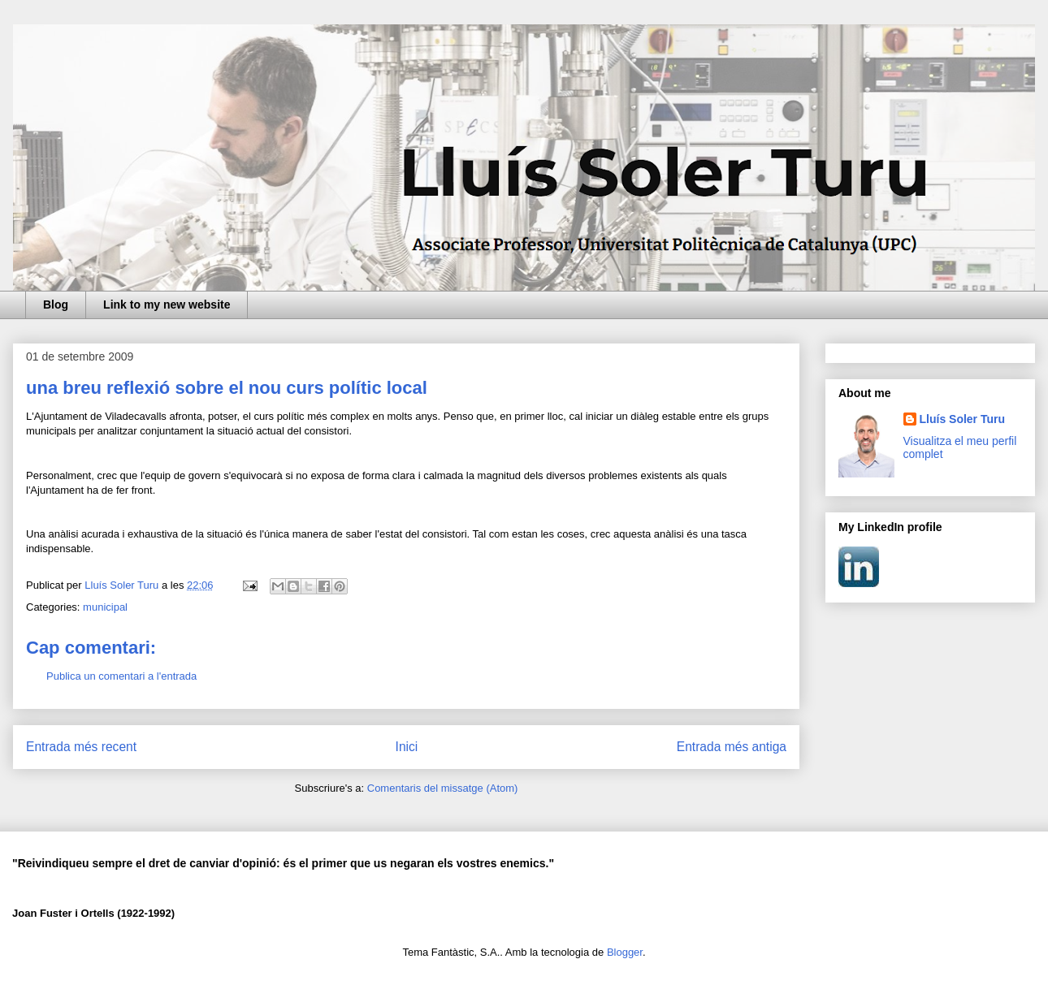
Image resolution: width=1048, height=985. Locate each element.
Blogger (625, 952)
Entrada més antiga (731, 747)
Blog (55, 304)
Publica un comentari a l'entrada (121, 676)
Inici (407, 747)
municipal (105, 607)
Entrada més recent (81, 747)
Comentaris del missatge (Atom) (442, 788)
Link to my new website (166, 304)
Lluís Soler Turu (963, 419)
